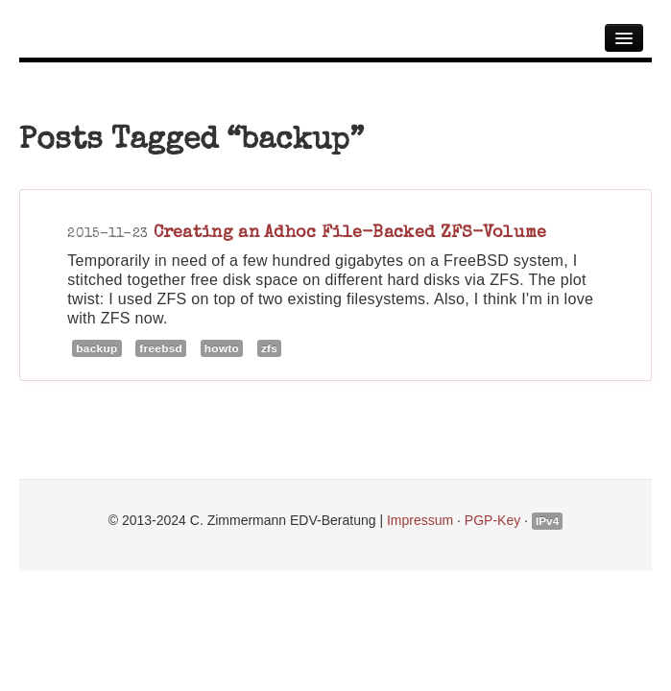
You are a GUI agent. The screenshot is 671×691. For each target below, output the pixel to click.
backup (96, 348)
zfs (269, 348)
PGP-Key (492, 520)
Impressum (420, 520)
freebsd (160, 348)
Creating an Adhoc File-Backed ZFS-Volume (350, 232)
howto (221, 348)
